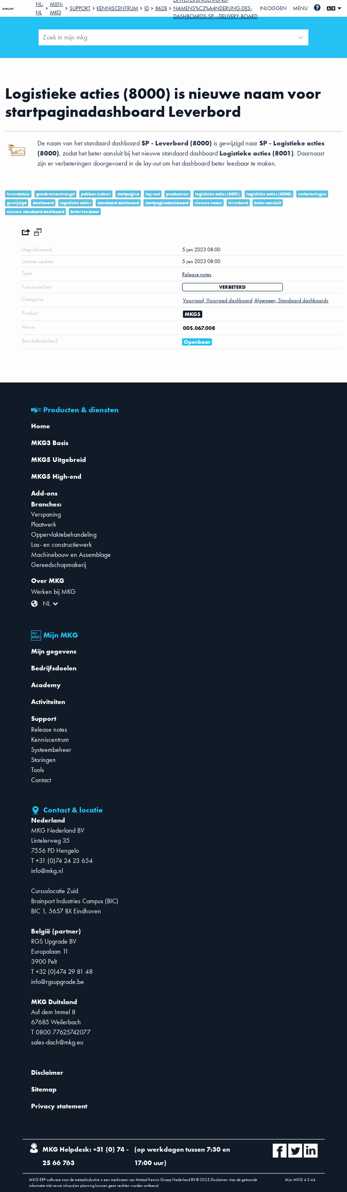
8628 (161, 8)
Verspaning (46, 514)
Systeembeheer (51, 749)
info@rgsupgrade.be (57, 981)
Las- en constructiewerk (61, 544)
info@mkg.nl (47, 870)
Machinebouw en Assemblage (71, 554)
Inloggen (273, 8)
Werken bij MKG (53, 591)
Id (146, 8)
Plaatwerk (43, 524)
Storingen (43, 759)
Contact (41, 779)
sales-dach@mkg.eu (57, 1042)
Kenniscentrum (117, 8)
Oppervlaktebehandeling (64, 534)
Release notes (49, 729)
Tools (37, 769)
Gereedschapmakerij (58, 564)
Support (80, 8)
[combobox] (43, 37)
